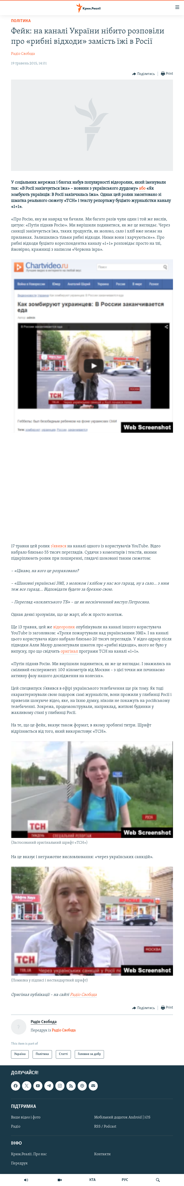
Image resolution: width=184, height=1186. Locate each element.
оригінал (69, 651)
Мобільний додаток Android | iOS (122, 1117)
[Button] (143, 74)
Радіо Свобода (23, 54)
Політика (21, 21)
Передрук (19, 1163)
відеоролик (64, 627)
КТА (92, 1180)
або (142, 188)
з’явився (58, 546)
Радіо (15, 1127)
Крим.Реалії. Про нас (29, 1154)
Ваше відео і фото (25, 1117)
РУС (125, 1180)
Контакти (102, 1154)
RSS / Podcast (105, 1127)
